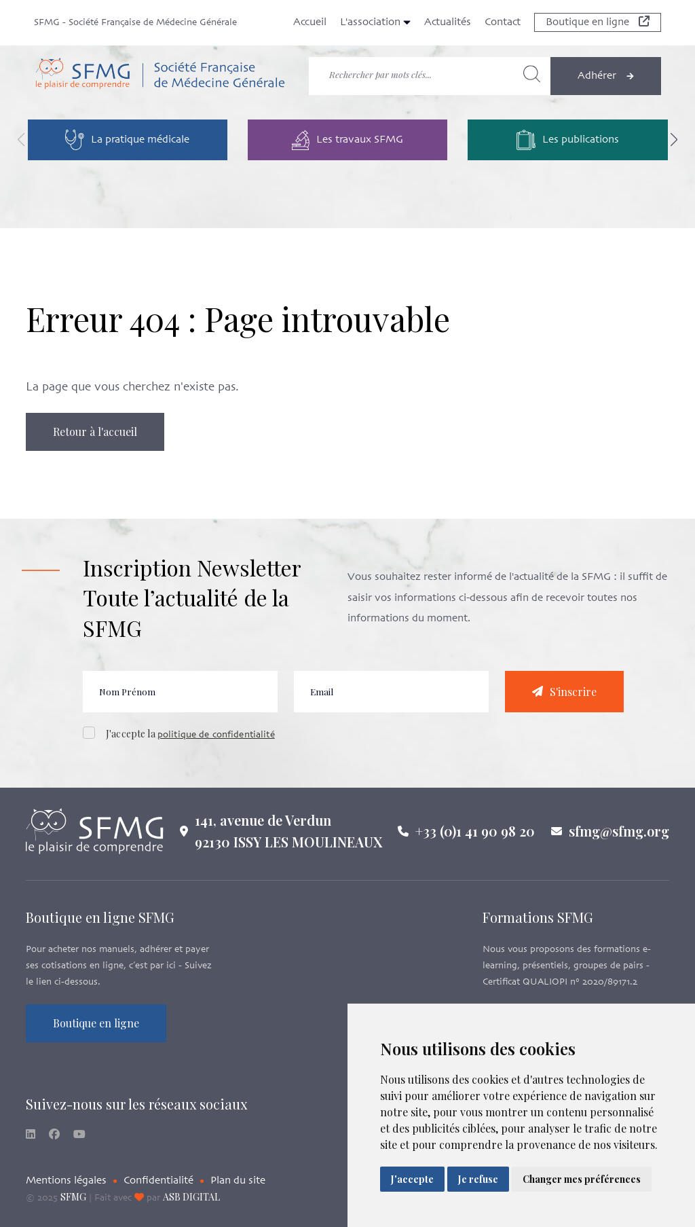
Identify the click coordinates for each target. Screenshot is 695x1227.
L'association (375, 22)
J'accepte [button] (412, 1179)
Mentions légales (66, 1180)
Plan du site (237, 1180)
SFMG (73, 1196)
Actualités (447, 22)
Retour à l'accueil (95, 431)
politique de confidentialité (216, 743)
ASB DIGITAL (191, 1196)
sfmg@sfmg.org (619, 839)
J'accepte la (190, 742)
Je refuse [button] (478, 1179)
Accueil (309, 22)
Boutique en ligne (598, 22)
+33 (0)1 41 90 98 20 (475, 839)
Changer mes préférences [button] (582, 1179)
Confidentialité (158, 1180)
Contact (503, 22)
